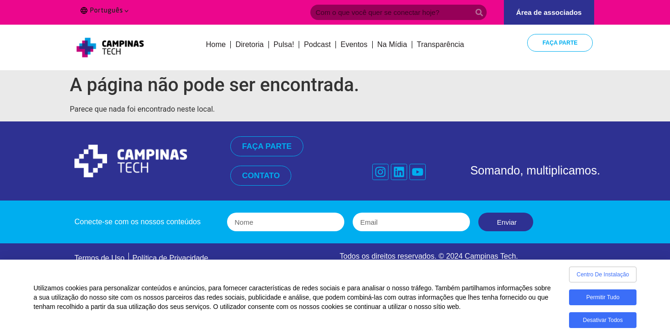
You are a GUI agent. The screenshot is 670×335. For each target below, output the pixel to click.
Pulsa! (284, 44)
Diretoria (249, 44)
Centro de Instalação (602, 281)
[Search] (479, 12)
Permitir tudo (602, 304)
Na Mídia (392, 44)
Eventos (354, 44)
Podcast (317, 44)
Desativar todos (603, 326)
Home (216, 44)
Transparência (440, 44)
